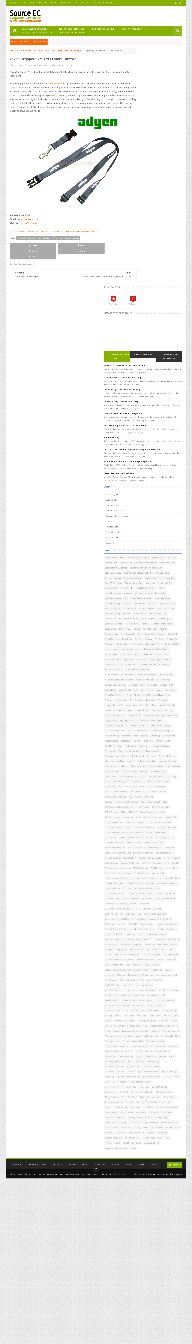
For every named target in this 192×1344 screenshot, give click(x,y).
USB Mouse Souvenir (140, 1264)
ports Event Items (160, 1309)
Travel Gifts (136, 363)
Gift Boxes (136, 465)
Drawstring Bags (139, 429)
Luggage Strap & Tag (156, 597)
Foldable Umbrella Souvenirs (144, 958)
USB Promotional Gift (141, 419)
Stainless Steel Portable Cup (143, 1213)
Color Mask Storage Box (142, 887)
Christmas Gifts (149, 541)
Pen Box (135, 633)
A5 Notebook (153, 790)
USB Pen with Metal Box (142, 1269)
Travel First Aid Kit (166, 1253)
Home (31, 3)
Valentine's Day (138, 1284)
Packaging (165, 622)
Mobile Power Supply (164, 602)
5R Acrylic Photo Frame (141, 780)
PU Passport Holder (155, 1085)
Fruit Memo (157, 963)
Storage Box (170, 1218)
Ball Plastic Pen (159, 531)
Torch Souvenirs (157, 678)
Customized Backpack (141, 902)
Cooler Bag (136, 551)
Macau (85, 1330)
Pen (152, 388)
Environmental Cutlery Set (142, 933)
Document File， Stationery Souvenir (147, 918)
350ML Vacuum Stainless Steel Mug (146, 739)
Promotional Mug (157, 393)
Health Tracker (149, 465)
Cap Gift (135, 846)
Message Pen (137, 1035)
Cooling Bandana (162, 887)
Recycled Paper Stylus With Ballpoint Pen (149, 1167)
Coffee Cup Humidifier (141, 877)
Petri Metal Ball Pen (140, 470)
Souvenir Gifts (138, 327)
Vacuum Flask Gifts (160, 419)
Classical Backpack (156, 872)
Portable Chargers (139, 643)
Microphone (151, 1035)
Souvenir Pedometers (161, 668)
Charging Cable (156, 862)
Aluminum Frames (139, 806)
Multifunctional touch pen (142, 617)
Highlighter (159, 989)
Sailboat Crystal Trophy (159, 1172)
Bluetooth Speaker (156, 836)
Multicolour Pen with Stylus (143, 1060)
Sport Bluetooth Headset (142, 1197)
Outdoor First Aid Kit (157, 1075)
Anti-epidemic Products (142, 811)
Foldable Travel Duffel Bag (143, 953)
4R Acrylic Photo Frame (141, 760)
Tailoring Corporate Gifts (142, 1238)
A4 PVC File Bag (138, 790)
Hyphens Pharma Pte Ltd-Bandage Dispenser (154, 226)
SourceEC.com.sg (28, 226)
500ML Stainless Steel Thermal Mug (147, 515)
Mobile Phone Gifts (161, 1045)
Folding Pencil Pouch (140, 963)
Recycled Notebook (162, 653)
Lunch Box (150, 1029)
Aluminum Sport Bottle (159, 806)
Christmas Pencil (165, 867)
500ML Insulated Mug (141, 765)
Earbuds (173, 923)
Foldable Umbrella (139, 434)
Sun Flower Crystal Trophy (143, 1228)
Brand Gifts (160, 449)
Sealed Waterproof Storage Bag (155, 1177)
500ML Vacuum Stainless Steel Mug (146, 775)
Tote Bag (173, 1248)
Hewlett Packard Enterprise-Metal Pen (151, 127)
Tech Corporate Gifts (141, 1243)
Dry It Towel (170, 918)
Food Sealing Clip (139, 577)
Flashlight (160, 943)
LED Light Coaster (159, 1004)
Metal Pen (154, 434)
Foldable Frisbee (139, 948)
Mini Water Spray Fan (166, 1040)
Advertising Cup (165, 444)
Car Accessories (148, 846)
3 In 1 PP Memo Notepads (163, 714)
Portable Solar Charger (141, 1116)
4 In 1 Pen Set (170, 739)
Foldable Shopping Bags (159, 948)
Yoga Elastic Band (139, 1294)
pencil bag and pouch (141, 1309)
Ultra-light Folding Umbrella (167, 1269)
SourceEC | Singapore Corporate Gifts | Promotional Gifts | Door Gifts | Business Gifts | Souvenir (71, 1339)
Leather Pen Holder (140, 1019)
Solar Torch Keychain (140, 668)
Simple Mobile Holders (156, 1182)
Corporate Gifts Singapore (144, 281)
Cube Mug (165, 556)
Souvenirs (137, 308)
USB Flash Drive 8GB (140, 1258)
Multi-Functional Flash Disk (143, 607)
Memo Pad (157, 368)
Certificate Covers (139, 862)
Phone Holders (172, 1101)
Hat (172, 979)
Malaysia (72, 1330)
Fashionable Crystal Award (159, 938)
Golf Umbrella (138, 973)
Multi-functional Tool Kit (163, 612)
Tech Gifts (156, 1243)
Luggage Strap (138, 597)
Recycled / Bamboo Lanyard (70, 50)
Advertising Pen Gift (140, 342)
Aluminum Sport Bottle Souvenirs (146, 526)
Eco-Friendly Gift (48, 50)
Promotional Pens (160, 648)
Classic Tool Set (138, 872)
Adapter (152, 444)
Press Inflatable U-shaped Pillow (146, 1121)
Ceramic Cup (151, 856)
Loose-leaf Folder (157, 592)
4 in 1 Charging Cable (141, 744)
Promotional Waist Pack (142, 1147)
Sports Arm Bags (162, 1197)
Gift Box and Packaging (142, 968)
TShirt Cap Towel (139, 1233)
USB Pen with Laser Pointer (163, 1264)
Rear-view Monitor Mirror (168, 1152)
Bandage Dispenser (140, 816)
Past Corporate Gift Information (173, 118)
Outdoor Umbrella (139, 1080)
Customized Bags (160, 902)
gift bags (135, 699)
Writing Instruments (168, 694)
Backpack (165, 811)
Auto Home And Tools (141, 531)
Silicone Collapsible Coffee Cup (145, 480)
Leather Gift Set (161, 587)
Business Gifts (138, 264)
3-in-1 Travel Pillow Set (157, 719)
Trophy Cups (167, 490)
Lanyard (135, 1014)
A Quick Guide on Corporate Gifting (149, 139)
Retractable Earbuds (152, 658)
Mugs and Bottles (172, 348)
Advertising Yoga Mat (141, 800)
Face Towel (156, 459)
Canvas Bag (169, 841)
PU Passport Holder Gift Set (143, 1091)
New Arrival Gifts (160, 1070)
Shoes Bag (175, 1177)
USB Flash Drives (139, 683)
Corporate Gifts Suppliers (160, 337)
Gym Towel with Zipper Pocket (145, 979)
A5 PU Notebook (139, 444)
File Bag (161, 571)
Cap (178, 841)
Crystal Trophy (153, 373)
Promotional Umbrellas (142, 653)
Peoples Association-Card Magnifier (149, 174)
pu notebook (137, 709)
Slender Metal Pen (156, 1187)
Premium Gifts (138, 291)
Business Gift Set (139, 424)
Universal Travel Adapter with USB (146, 1279)
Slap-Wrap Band (139, 1187)
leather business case (141, 1304)
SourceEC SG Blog (17, 3)
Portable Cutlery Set (158, 643)
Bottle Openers (173, 836)
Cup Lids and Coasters (141, 897)
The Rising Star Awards (141, 1248)
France (141, 1330)
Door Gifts (137, 286)
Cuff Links (136, 892)
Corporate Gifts (139, 270)
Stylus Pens (155, 490)
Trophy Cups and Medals (142, 495)
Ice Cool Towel (154, 994)
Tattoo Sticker (162, 1238)
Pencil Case (158, 1101)
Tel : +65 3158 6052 (82, 3)
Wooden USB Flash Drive (168, 1289)
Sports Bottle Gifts (164, 398)
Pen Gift (135, 1101)
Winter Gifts (175, 1284)
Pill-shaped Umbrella (141, 1111)
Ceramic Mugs (165, 856)
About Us (42, 3)
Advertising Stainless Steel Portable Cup (149, 795)
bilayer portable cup (140, 1299)
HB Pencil (164, 979)
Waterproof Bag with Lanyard (144, 694)
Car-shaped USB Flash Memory (145, 851)
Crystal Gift (136, 454)
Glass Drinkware (161, 968)
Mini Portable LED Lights (142, 602)
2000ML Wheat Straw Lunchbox (158, 709)
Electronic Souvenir (140, 388)
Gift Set (158, 378)
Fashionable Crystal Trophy (143, 571)
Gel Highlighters (169, 577)
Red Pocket (136, 658)
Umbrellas (172, 393)
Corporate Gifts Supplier (162, 383)
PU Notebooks (138, 1085)
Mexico (129, 1330)
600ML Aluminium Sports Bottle (145, 785)
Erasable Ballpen (139, 938)
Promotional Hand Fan (141, 648)
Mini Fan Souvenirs (139, 409)
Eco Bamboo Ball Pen (151, 928)
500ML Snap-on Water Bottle (144, 770)
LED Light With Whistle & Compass (146, 1009)
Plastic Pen (156, 1111)
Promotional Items (140, 393)
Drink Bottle (166, 454)
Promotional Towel (172, 378)
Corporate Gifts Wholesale (157, 332)
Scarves (135, 1177)
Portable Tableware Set (164, 1116)
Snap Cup (158, 663)
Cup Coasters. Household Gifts (156, 892)
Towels (164, 439)
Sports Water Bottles (140, 1208)
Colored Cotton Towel (141, 546)
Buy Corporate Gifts (37, 30)
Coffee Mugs (164, 541)
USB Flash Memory (140, 348)
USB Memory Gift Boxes (162, 1258)
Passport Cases (153, 627)
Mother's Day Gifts (140, 1050)
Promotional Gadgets (141, 1131)
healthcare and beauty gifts (153, 699)
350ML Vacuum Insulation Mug (145, 734)
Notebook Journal (150, 622)
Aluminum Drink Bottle (162, 800)
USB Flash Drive (158, 342)
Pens (147, 638)
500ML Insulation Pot (162, 765)
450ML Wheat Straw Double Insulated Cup (150, 750)
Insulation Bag (170, 994)
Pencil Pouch (137, 638)
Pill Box (151, 1106)
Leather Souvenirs (158, 1019)
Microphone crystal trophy (143, 1040)
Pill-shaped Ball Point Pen (167, 1106)
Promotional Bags (139, 1126)
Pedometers (168, 627)
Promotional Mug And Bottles (144, 414)
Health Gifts (160, 984)
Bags (150, 449)
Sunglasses (149, 673)
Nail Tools (166, 1065)
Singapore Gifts (139, 302)
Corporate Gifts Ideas (28, 50)
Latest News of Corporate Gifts (139, 118)
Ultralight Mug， (139, 1274)
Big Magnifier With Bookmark (167, 821)
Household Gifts (138, 994)
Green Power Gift (153, 973)
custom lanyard (56, 83)
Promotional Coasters (159, 1126)
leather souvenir (138, 704)
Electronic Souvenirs (157, 429)
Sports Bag (136, 1203)
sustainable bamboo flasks (143, 1314)
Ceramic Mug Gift (156, 424)
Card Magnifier (167, 851)
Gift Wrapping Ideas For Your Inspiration (151, 186)
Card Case (136, 541)
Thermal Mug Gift (139, 403)
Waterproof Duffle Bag (157, 1284)
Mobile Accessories (158, 409)
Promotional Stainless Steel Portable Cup (149, 1136)
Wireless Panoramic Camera (144, 1289)
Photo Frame (157, 638)
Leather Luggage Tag (163, 1014)
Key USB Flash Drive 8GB (158, 582)
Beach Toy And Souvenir (142, 821)
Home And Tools (139, 582)
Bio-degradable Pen (140, 826)
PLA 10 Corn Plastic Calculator (163, 1080)
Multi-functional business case (144, 1055)
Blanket (168, 831)
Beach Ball (155, 816)
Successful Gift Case (72, 30)
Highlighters (171, 989)
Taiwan (154, 1330)
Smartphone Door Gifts (142, 1192)
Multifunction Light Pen (167, 1060)
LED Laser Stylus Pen (140, 1004)
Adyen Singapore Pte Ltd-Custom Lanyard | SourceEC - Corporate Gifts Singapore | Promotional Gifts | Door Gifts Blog (57, 235)
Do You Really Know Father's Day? (148, 163)
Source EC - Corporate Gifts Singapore (165, 1339)
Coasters (172, 449)
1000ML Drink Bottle (140, 510)
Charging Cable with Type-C (144, 867)
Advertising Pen (138, 353)
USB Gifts (171, 683)
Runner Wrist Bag (139, 1172)
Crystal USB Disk (173, 551)
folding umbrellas (159, 1299)
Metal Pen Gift (156, 348)
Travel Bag (151, 1253)
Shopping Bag (138, 1182)
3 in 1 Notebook (138, 719)
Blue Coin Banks (138, 836)
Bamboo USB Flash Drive (142, 536)
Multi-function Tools (171, 1050)
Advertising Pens (159, 521)
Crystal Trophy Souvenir (142, 378)
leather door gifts (160, 1304)
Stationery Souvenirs (161, 358)
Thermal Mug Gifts (140, 678)
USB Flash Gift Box (156, 683)
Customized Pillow (139, 907)
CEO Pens (157, 841)
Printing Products (169, 1121)
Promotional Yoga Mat (164, 1147)
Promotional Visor (160, 1141)
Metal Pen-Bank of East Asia (145, 238)
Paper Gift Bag (138, 627)
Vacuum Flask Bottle (172, 1279)
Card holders (137, 856)
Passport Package (153, 1096)
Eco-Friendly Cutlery (140, 459)
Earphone (136, 928)
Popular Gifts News (156, 118)
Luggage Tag (137, 1029)
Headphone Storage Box (142, 984)
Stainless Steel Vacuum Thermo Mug (147, 1218)
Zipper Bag (165, 1294)
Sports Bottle (137, 439)
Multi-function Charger (166, 607)
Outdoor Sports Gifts (141, 368)
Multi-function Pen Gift (141, 612)
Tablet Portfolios (164, 673)
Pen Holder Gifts (160, 633)
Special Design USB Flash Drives (166, 485)
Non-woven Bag (163, 617)
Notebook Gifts (138, 373)
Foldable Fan (169, 459)
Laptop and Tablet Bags (142, 587)
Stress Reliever (155, 1223)
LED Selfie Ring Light (171, 1009)
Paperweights (137, 1096)
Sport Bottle (137, 673)
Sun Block (169, 1223)
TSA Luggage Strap (165, 1228)
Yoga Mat (153, 1294)
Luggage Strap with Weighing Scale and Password (153, 1024)
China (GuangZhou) (37, 1330)
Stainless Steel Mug (160, 1208)
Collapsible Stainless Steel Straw (145, 882)
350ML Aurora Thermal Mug (167, 724)
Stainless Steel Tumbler (168, 1213)
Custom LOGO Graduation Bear (166, 897)
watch (159, 1314)
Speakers (158, 1192)
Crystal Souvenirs (151, 454)
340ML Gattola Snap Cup (142, 724)
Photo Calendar (138, 1106)
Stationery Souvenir (156, 353)
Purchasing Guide (103, 29)
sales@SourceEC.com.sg (29, 222)
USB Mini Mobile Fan (140, 505)
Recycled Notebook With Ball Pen (146, 1162)
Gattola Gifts (154, 577)
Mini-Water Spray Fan (141, 1045)
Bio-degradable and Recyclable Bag (147, 831)
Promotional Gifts (140, 297)
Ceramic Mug (137, 398)
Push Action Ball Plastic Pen (143, 1152)
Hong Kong (18, 1330)
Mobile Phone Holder (170, 434)
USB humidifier (155, 688)
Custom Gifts (137, 561)
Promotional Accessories (167, 388)
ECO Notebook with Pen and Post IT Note (149, 923)
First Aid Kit (148, 943)
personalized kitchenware (159, 704)
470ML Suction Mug (140, 755)
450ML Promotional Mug (163, 744)
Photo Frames (171, 638)
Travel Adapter (138, 1253)
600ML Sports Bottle (169, 785)
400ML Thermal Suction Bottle (164, 510)
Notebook (136, 622)
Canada (115, 1330)
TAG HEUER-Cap (138, 198)
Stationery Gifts (166, 414)
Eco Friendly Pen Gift (164, 566)
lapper (172, 1299)
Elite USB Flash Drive (152, 363)
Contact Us (66, 3)
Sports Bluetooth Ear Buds (155, 1203)
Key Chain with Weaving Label (154, 999)
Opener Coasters (139, 1075)
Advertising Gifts (139, 259)
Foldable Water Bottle (168, 958)
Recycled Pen (174, 1167)
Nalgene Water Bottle (141, 1070)
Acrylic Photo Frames (140, 521)
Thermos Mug (160, 1248)
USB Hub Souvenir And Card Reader (147, 500)
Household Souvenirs (141, 358)
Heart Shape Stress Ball (141, 989)
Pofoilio (167, 1111)
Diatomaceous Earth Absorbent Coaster (149, 912)
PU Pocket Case (164, 1091)
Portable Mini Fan (158, 470)
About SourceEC (132, 29)
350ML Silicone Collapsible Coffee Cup (148, 729)
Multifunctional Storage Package (145, 1065)
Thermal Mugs (152, 439)
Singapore (57, 1330)
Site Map (53, 3)
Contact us (175, 1330)
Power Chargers (139, 475)
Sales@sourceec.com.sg (104, 3)
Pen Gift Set (146, 1101)
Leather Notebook (139, 592)
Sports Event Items (140, 490)
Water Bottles (157, 505)
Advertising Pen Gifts (140, 383)
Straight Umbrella (139, 1223)
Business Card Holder (141, 841)
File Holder (136, 943)
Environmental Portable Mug (168, 933)
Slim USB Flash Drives (141, 485)
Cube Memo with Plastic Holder (145, 556)
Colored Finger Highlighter (164, 546)
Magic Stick (162, 1029)
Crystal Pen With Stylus (153, 551)
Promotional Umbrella (157, 475)
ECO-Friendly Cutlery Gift (142, 566)
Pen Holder (146, 633)
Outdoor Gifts (164, 465)
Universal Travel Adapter (159, 1274)
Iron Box (135, 999)
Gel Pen (167, 963)
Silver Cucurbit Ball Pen (141, 663)
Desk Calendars (152, 561)
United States (100, 1330)
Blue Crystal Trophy (164, 536)
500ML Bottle (159, 760)
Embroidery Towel (171, 928)
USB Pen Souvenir (139, 688)
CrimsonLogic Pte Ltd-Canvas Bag (148, 151)
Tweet (20, 248)
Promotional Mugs (161, 1131)
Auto (156, 811)
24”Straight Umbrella (141, 714)
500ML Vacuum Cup (167, 770)
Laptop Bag (146, 1014)
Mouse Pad (155, 1050)
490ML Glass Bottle (159, 755)
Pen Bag (167, 1096)
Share (43, 248)
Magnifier (174, 1029)
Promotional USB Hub (141, 1141)
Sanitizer (175, 1172)
